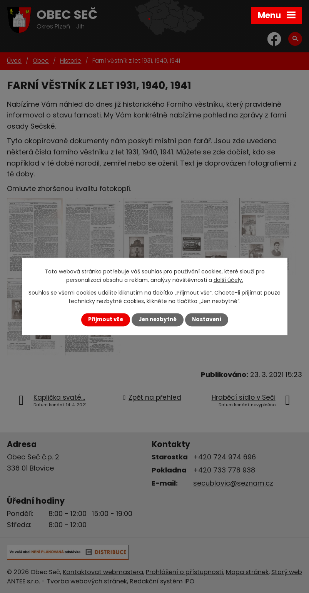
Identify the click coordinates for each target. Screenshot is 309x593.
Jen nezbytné (158, 319)
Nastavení (206, 319)
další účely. (228, 280)
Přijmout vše (105, 319)
